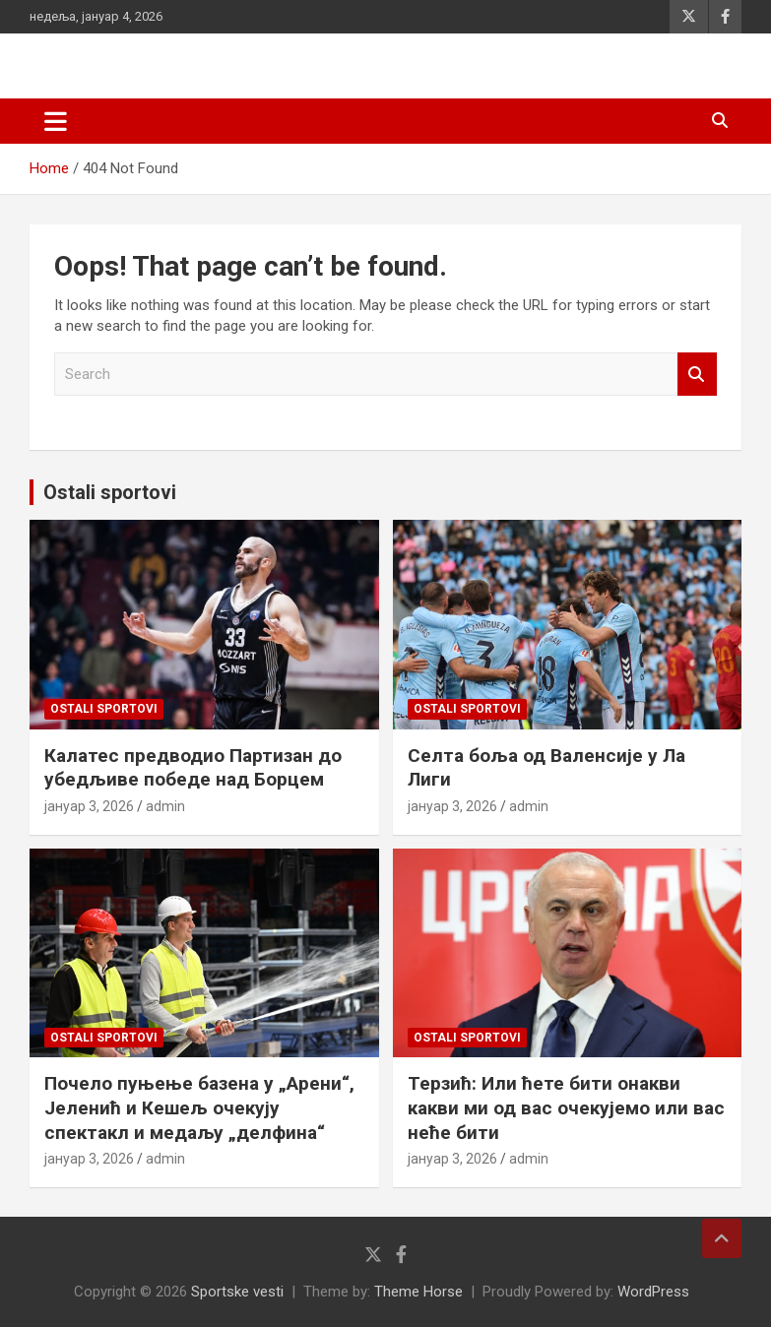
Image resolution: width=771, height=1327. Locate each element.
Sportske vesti (237, 1291)
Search (697, 374)
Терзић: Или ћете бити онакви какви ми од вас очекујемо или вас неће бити (566, 1107)
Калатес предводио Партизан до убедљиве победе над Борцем (193, 767)
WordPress (653, 1291)
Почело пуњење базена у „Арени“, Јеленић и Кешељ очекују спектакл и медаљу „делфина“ (199, 1107)
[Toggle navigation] (56, 121)
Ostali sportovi (109, 492)
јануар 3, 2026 (89, 806)
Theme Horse (418, 1291)
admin (165, 806)
